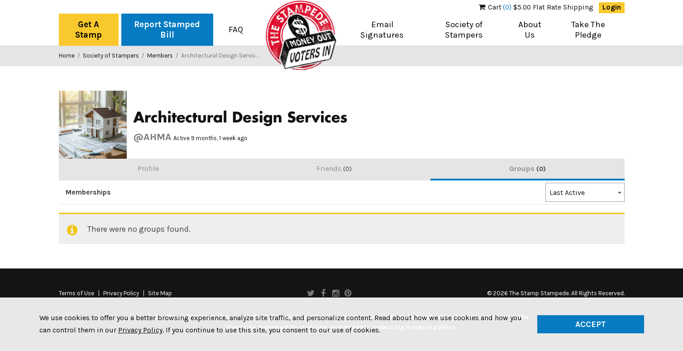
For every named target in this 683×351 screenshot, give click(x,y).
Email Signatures (382, 30)
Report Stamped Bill (167, 30)
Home (67, 55)
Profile (148, 168)
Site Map (160, 293)
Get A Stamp (88, 30)
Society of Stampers (464, 30)
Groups (527, 168)
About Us (529, 30)
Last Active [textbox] (567, 193)
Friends (334, 168)
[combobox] (585, 192)
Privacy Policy (121, 293)
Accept (590, 324)
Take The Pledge (588, 30)
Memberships (88, 192)
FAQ (236, 29)
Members (160, 55)
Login (611, 7)
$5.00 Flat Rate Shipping (536, 7)
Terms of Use (76, 293)
